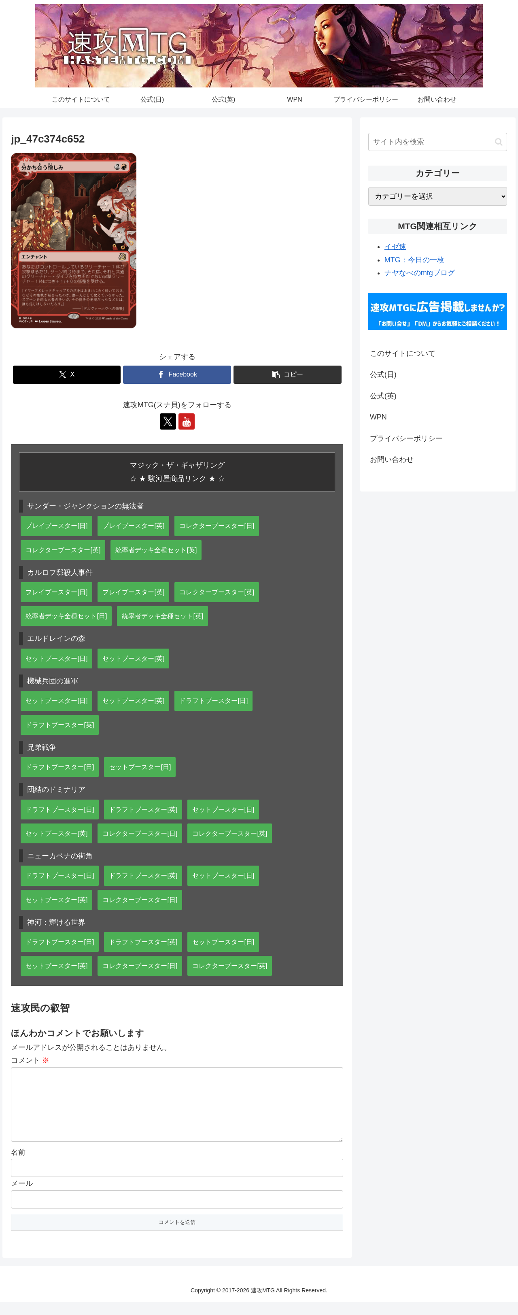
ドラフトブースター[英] (59, 724)
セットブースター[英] (133, 658)
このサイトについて (402, 353)
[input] (437, 142)
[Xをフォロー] (168, 421)
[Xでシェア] (67, 375)
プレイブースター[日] (56, 525)
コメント (30, 1060)
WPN (378, 417)
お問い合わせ (392, 459)
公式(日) (383, 374)
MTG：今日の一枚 (414, 260)
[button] (288, 375)
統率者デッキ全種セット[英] (156, 549)
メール (22, 1196)
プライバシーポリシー (406, 438)
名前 (18, 1165)
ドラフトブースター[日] (213, 700)
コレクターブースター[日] (216, 525)
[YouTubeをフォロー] (186, 421)
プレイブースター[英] (133, 525)
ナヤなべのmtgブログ (419, 273)
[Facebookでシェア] (177, 375)
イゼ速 (395, 247)
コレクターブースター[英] (62, 549)
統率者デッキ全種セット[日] (66, 615)
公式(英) (383, 396)
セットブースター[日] (56, 658)
